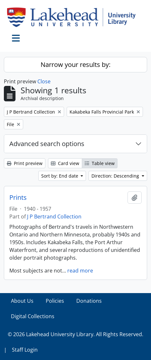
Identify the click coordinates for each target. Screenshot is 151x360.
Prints (18, 197)
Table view (100, 163)
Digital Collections (32, 316)
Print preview (24, 163)
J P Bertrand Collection (54, 216)
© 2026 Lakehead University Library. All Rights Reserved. (75, 334)
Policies (55, 300)
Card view (65, 163)
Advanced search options (46, 143)
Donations (89, 300)
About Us (22, 300)
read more (80, 270)
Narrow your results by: (75, 64)
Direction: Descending (115, 176)
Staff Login (25, 349)
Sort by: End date (60, 176)
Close (44, 81)
